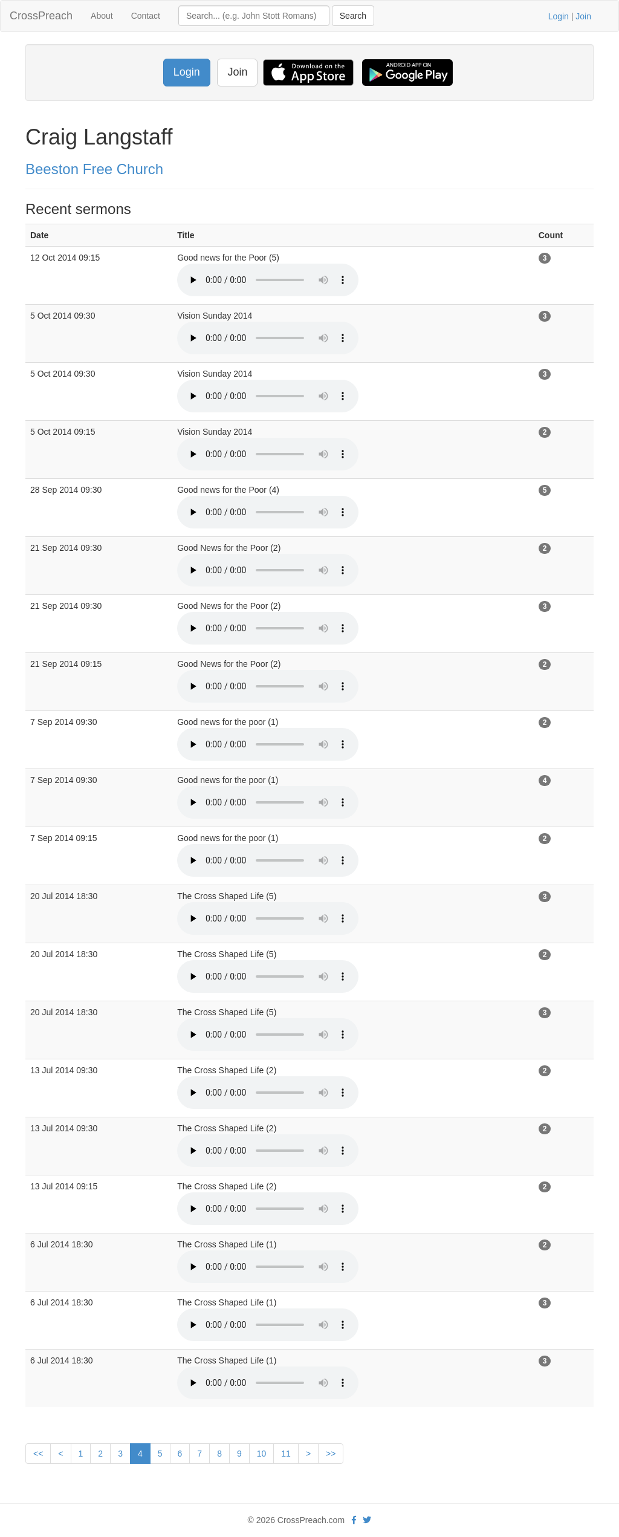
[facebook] (354, 1520)
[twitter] (367, 1520)
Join (583, 16)
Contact (145, 16)
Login (558, 16)
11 (286, 1453)
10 (262, 1453)
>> (330, 1453)
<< (38, 1453)
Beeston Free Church (94, 169)
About (102, 16)
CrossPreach (41, 16)
